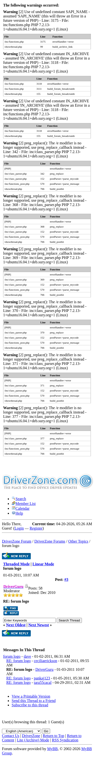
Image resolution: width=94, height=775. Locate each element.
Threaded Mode (16, 564)
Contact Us (10, 736)
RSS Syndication (65, 740)
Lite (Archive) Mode (33, 740)
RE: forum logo (18, 661)
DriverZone (31, 736)
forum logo (12, 656)
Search (19, 499)
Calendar (21, 508)
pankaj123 (42, 678)
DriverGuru (44, 669)
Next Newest (38, 625)
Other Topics (78, 541)
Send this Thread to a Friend (33, 701)
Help (17, 513)
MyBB (52, 749)
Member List (24, 504)
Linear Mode (43, 564)
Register (36, 528)
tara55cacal (43, 682)
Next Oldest (15, 625)
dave (27, 656)
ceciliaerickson (45, 661)
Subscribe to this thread (30, 705)
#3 (66, 579)
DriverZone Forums (49, 541)
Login (19, 528)
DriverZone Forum (16, 541)
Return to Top (53, 736)
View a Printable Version (31, 696)
